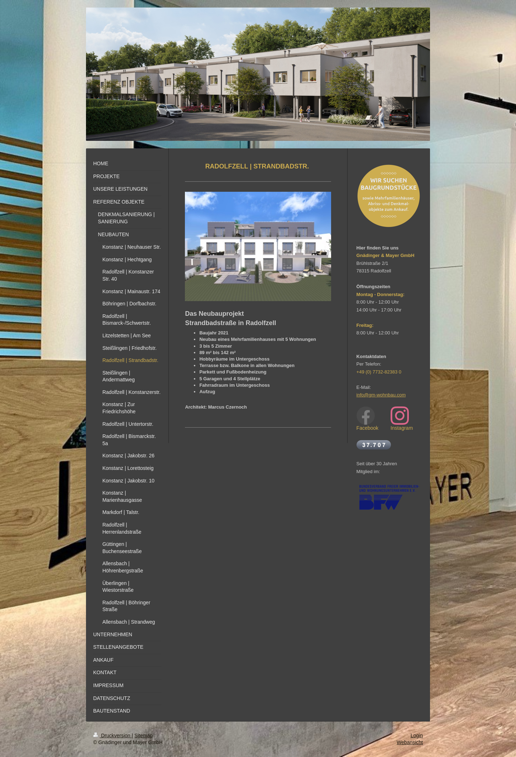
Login (417, 735)
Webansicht (410, 742)
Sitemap (143, 735)
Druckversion (112, 735)
